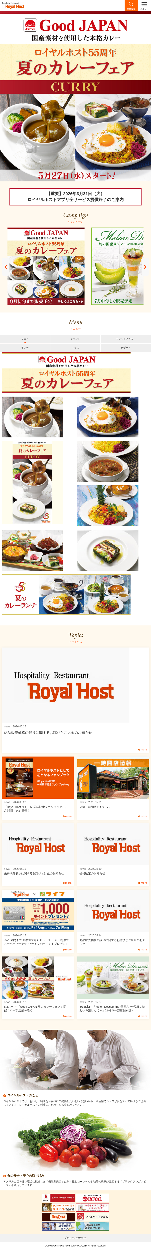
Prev (5, 267)
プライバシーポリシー (75, 1238)
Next (145, 267)
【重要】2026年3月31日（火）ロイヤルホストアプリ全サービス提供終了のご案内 (76, 196)
